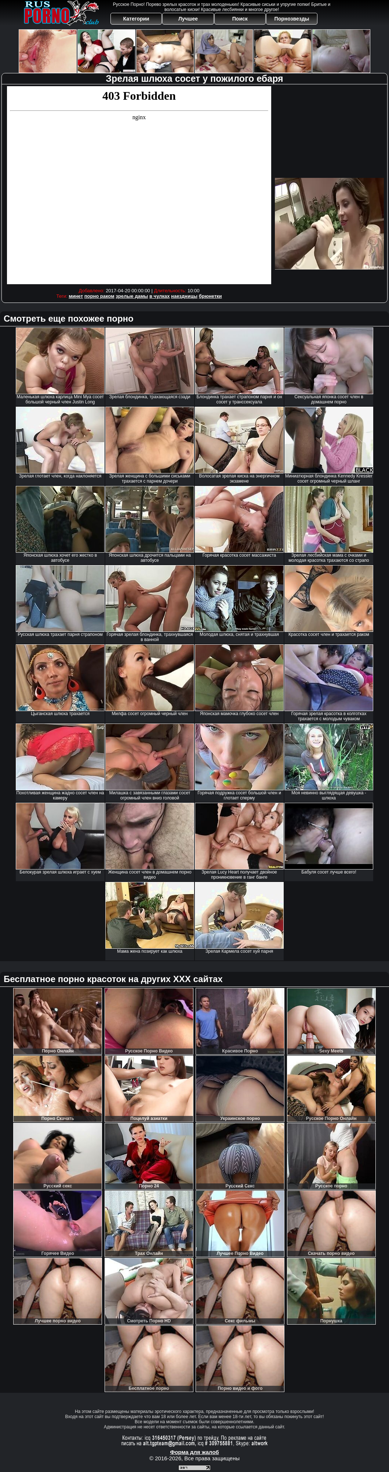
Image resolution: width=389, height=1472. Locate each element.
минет (76, 296)
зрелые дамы (132, 296)
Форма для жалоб (194, 1452)
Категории (136, 19)
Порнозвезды (292, 19)
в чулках (159, 296)
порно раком (99, 296)
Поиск (240, 19)
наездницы (184, 296)
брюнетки (210, 296)
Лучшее (188, 19)
